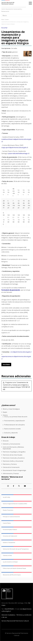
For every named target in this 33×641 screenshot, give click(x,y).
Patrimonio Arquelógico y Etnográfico (14, 452)
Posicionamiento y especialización (14, 420)
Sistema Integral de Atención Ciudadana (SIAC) (15, 503)
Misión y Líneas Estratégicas (11, 409)
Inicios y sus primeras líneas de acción (15, 416)
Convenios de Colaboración (10, 536)
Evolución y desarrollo (11, 432)
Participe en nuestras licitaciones (11, 516)
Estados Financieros (8, 510)
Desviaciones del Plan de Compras (12, 575)
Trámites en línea (7, 555)
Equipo (5, 412)
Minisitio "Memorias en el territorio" (12, 478)
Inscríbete (6, 364)
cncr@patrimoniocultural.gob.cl (20, 352)
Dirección (6, 441)
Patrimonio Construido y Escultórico (14, 458)
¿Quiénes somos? (8, 405)
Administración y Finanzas (11, 473)
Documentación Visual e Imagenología (14, 470)
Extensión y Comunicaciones (11, 444)
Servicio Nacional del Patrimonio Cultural (15, 621)
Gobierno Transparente (9, 542)
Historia (5, 415)
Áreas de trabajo (8, 437)
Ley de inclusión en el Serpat (10, 562)
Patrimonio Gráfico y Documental (13, 461)
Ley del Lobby (6, 497)
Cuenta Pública (7, 523)
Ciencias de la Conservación (11, 467)
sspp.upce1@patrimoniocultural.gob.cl (15, 147)
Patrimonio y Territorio (10, 464)
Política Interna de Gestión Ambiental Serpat (14, 568)
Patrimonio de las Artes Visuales (12, 455)
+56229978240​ (9, 609)
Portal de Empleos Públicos (10, 529)
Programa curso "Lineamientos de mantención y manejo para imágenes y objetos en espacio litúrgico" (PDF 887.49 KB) (16, 385)
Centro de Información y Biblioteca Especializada (13, 448)
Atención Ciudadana (8, 615)
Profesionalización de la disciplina (14, 424)
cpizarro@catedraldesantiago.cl (18, 153)
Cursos (6, 19)
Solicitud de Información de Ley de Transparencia (16, 549)
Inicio (2, 19)
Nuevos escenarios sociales (12, 428)
